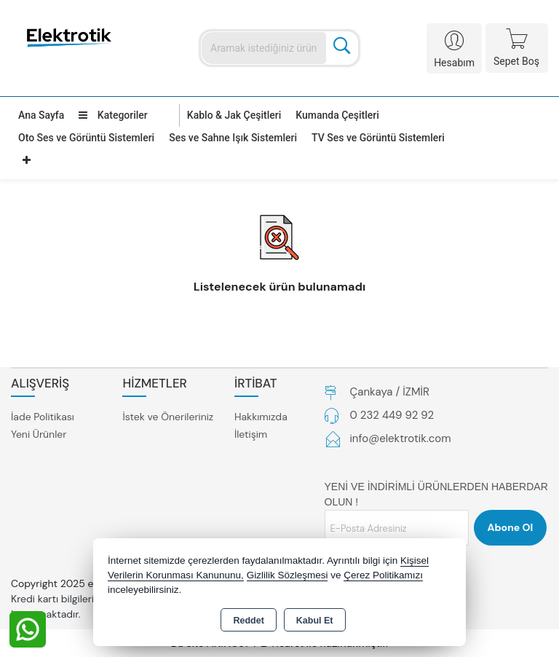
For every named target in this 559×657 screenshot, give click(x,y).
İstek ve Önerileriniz (167, 416)
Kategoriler (113, 115)
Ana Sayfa (41, 115)
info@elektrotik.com (400, 438)
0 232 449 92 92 (392, 415)
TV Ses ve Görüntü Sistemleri (378, 137)
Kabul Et (314, 620)
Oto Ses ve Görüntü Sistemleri (86, 137)
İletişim (250, 434)
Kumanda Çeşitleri (337, 115)
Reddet (248, 620)
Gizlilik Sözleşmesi (287, 575)
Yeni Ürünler (38, 434)
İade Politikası (42, 416)
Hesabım (454, 62)
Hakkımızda (261, 416)
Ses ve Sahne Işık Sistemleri (233, 137)
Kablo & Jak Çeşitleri (234, 115)
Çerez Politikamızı (383, 575)
